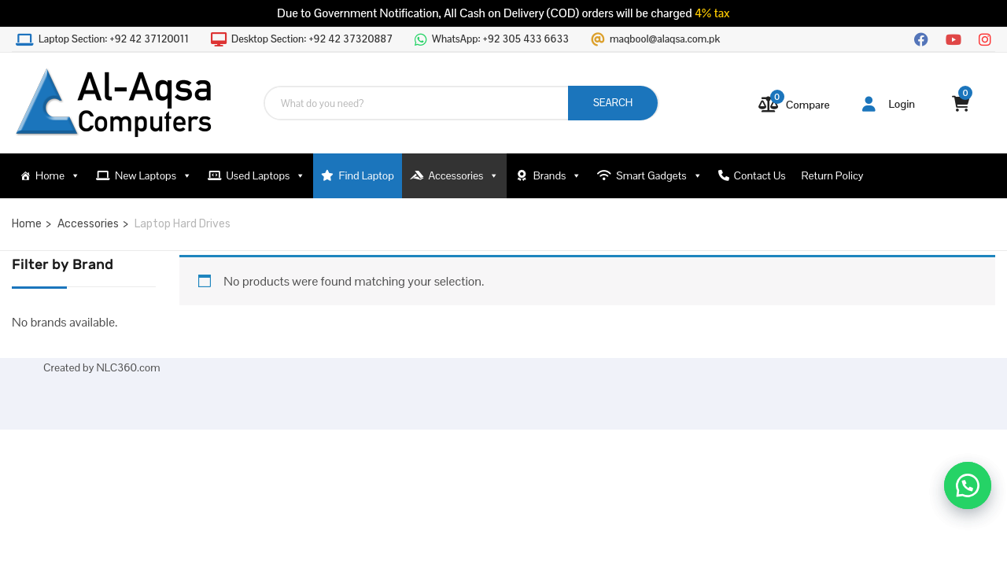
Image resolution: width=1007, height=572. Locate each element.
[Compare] (794, 104)
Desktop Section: (312, 39)
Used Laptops (266, 175)
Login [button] (888, 104)
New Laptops (153, 175)
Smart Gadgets (659, 175)
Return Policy (833, 175)
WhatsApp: (500, 39)
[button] (967, 485)
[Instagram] (985, 38)
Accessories (463, 175)
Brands (557, 175)
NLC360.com (128, 367)
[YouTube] (953, 38)
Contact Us (760, 175)
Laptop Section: (114, 39)
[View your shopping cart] (961, 104)
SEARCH (613, 102)
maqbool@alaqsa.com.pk (665, 39)
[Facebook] (921, 38)
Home (57, 175)
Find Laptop (366, 175)
